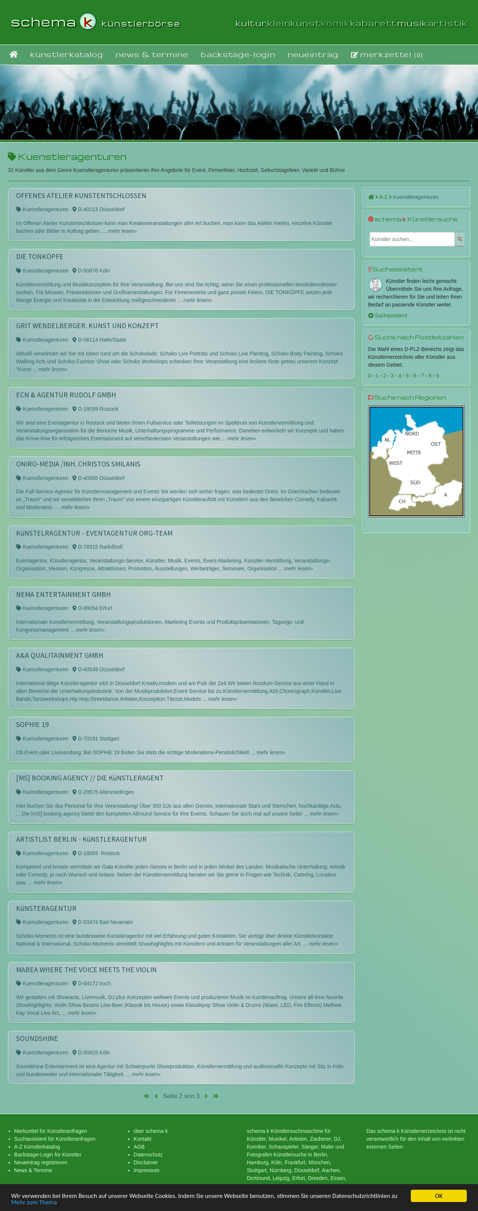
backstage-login (238, 54)
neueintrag (313, 54)
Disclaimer (146, 1162)
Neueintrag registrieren (40, 1162)
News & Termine (33, 1170)
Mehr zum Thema (34, 1204)
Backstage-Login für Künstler (47, 1155)
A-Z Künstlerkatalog (37, 1147)
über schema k (151, 1131)
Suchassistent (387, 315)
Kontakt (142, 1139)
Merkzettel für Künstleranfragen (50, 1131)
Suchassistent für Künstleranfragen (55, 1139)
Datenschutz (148, 1155)
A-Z (385, 197)
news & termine (152, 54)
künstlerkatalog (66, 54)
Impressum (146, 1170)
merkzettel (387, 54)
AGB (139, 1147)
